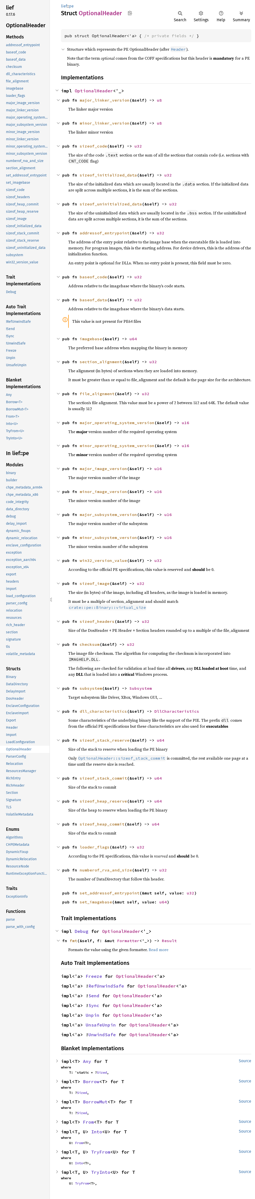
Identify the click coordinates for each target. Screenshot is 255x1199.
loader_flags (95, 847)
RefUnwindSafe (106, 986)
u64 (133, 338)
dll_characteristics (103, 711)
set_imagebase (96, 901)
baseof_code (93, 276)
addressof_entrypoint (104, 232)
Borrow (91, 1081)
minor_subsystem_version (108, 537)
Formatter (128, 940)
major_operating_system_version (117, 422)
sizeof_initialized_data (108, 174)
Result (169, 940)
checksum (90, 644)
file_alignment (97, 393)
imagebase (91, 338)
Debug (81, 931)
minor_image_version (103, 491)
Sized (102, 1072)
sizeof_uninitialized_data (111, 203)
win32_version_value (103, 560)
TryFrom (100, 1152)
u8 (159, 100)
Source (245, 1060)
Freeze (94, 976)
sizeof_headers (97, 621)
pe (71, 6)
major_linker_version (104, 100)
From (88, 1122)
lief (64, 6)
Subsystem (140, 688)
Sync (93, 1005)
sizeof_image (95, 583)
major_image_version (103, 468)
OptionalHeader (94, 91)
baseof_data (93, 299)
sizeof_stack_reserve (104, 740)
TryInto (100, 1172)
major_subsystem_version (108, 514)
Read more (158, 949)
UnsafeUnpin (101, 1025)
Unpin (92, 1015)
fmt (73, 940)
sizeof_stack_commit (103, 778)
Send (93, 996)
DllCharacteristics (176, 711)
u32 (138, 146)
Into (96, 1132)
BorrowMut (95, 1102)
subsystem (91, 688)
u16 (185, 422)
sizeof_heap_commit (102, 824)
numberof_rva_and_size (106, 869)
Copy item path (130, 13)
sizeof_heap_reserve (103, 801)
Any (87, 1061)
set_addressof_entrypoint (109, 892)
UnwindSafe (102, 1034)
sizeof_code (93, 146)
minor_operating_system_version (117, 445)
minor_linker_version (104, 123)
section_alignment (101, 361)
